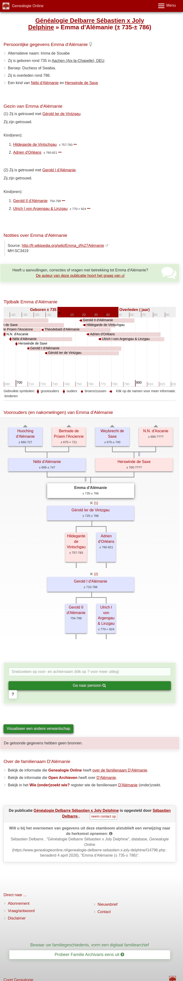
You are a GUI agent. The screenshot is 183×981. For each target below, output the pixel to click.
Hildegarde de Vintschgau (35, 144)
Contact (104, 912)
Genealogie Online (28, 6)
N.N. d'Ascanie (155, 431)
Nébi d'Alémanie (45, 83)
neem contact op (103, 816)
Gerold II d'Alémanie (30, 201)
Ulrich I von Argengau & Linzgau (40, 209)
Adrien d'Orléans (27, 152)
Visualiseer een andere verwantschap (38, 729)
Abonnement (19, 903)
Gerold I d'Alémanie (59, 170)
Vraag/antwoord (21, 911)
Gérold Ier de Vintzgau (61, 114)
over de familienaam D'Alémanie (119, 770)
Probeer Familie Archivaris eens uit (89, 954)
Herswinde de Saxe (81, 83)
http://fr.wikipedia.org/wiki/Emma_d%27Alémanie (63, 246)
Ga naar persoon (89, 685)
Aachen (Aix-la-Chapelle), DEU (78, 61)
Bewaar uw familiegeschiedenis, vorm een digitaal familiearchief (89, 945)
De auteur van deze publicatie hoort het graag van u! (80, 276)
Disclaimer (17, 918)
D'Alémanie (106, 778)
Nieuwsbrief (108, 904)
